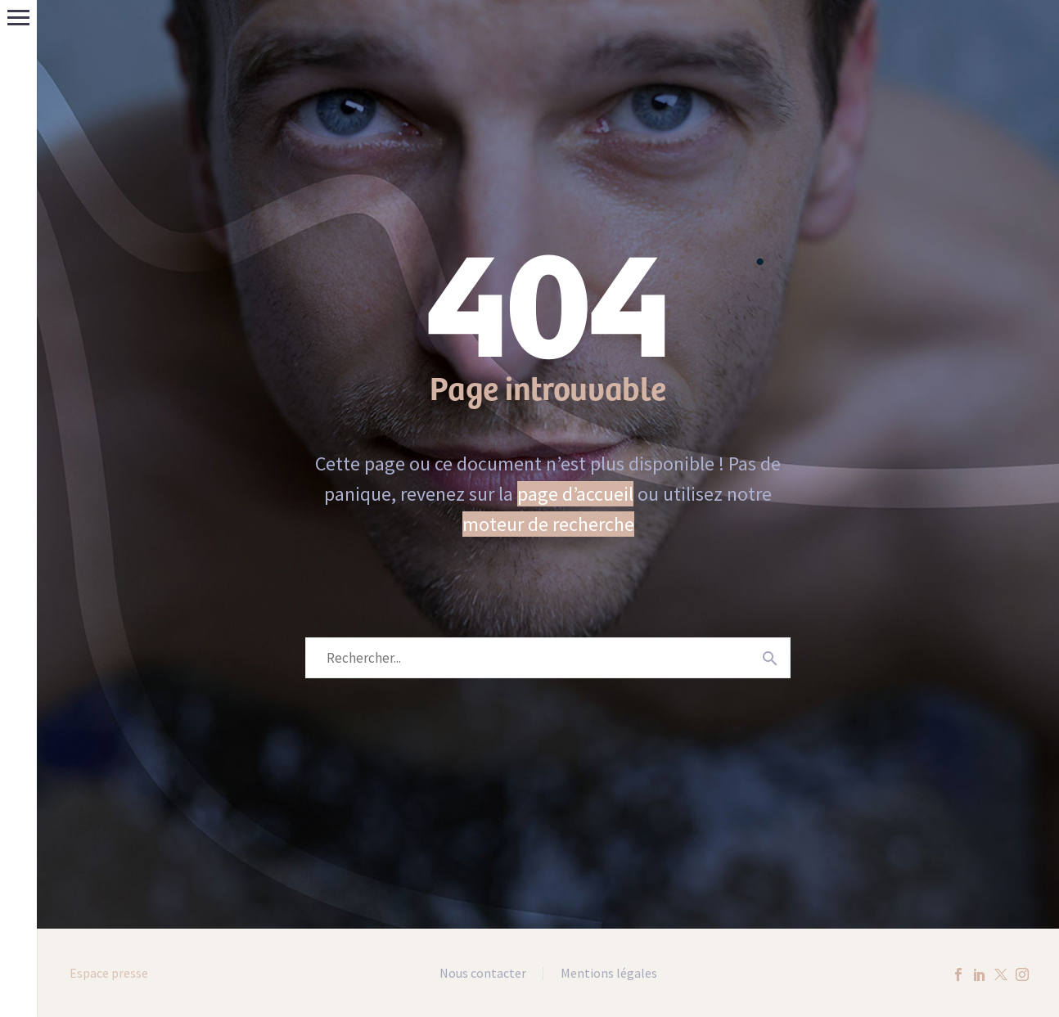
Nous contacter (482, 973)
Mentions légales (609, 973)
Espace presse (109, 973)
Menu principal (18, 17)
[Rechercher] (548, 657)
